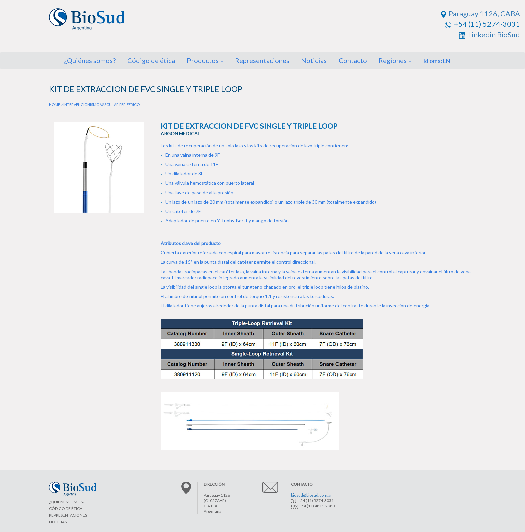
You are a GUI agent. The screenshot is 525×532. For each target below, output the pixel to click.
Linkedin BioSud (489, 34)
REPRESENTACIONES (68, 515)
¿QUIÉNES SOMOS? (66, 501)
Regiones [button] (395, 60)
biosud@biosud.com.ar (311, 495)
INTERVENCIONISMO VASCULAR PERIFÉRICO (101, 104)
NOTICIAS (58, 521)
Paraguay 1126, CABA (480, 13)
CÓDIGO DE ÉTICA (65, 508)
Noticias (314, 60)
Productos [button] (205, 60)
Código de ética (151, 60)
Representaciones (262, 60)
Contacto (353, 60)
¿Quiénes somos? (90, 60)
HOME (54, 104)
